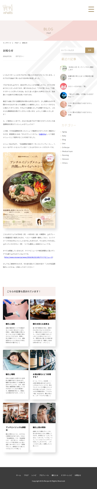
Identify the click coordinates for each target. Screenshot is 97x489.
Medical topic (67, 151)
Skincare (65, 159)
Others (65, 163)
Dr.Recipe (65, 147)
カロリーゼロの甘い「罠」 (77, 86)
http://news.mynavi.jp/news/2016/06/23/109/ (22, 257)
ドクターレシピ (66, 475)
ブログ (17, 43)
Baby (64, 135)
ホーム (18, 475)
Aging (64, 132)
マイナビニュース (46, 257)
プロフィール (44, 475)
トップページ (7, 43)
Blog (64, 139)
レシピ (33, 475)
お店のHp (42, 134)
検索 (89, 50)
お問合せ (78, 475)
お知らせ (24, 43)
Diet (63, 143)
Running (65, 155)
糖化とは (54, 475)
